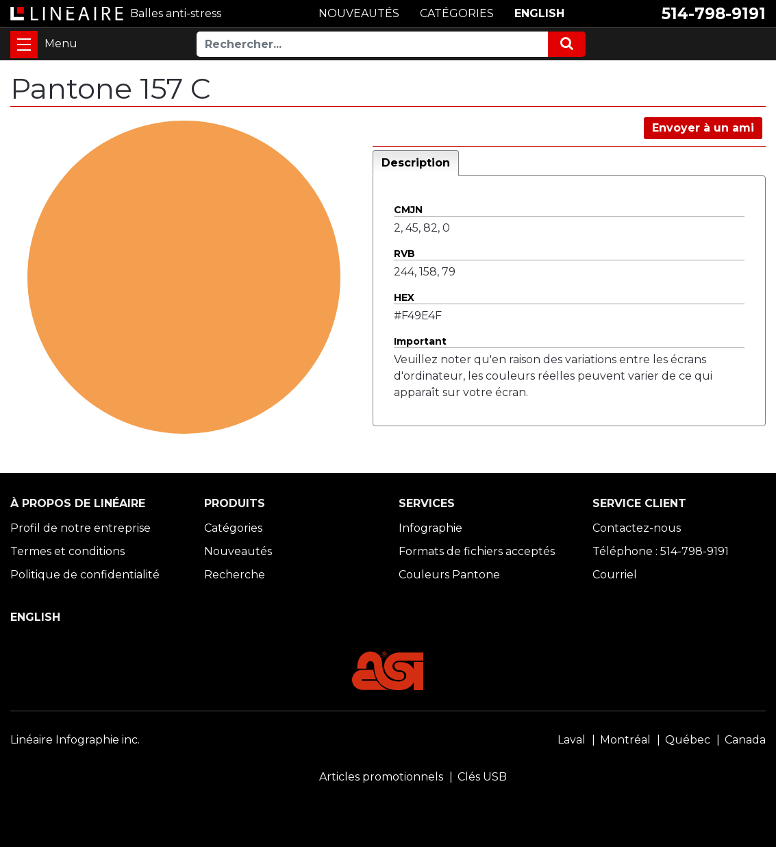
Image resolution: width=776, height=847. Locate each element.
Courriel (614, 574)
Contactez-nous (636, 528)
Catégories (233, 528)
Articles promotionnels (381, 776)
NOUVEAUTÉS (358, 13)
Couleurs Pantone (449, 574)
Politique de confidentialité (85, 574)
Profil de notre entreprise (80, 528)
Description (415, 162)
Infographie (430, 528)
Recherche (234, 574)
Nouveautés (238, 551)
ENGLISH (539, 13)
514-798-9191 (714, 13)
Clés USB (482, 776)
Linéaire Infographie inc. (75, 739)
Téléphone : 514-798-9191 (660, 551)
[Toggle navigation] (24, 44)
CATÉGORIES (457, 13)
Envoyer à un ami (703, 127)
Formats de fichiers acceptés (477, 551)
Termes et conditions (67, 551)
